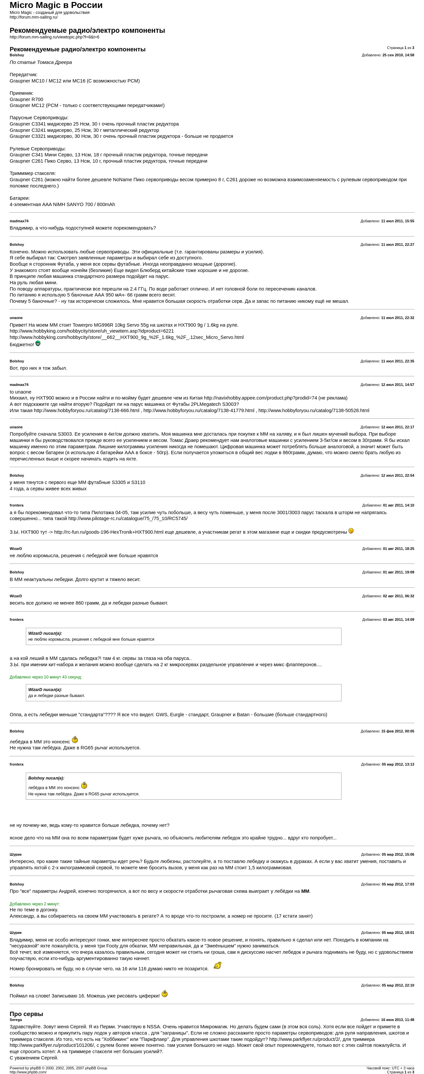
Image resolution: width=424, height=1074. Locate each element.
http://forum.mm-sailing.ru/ (34, 17)
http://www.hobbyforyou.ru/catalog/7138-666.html (86, 410)
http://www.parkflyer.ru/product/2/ (304, 1039)
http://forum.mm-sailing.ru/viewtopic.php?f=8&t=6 (54, 37)
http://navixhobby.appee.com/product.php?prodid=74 (260, 398)
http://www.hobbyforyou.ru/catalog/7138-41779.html (198, 410)
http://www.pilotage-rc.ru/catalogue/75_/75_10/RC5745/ (127, 518)
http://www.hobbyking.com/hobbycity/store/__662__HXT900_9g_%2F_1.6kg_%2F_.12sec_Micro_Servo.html (126, 337)
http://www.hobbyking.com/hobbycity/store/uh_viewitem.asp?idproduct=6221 (92, 331)
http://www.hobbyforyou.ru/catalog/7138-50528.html (313, 410)
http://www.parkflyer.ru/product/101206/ (52, 1045)
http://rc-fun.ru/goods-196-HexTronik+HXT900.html (109, 532)
